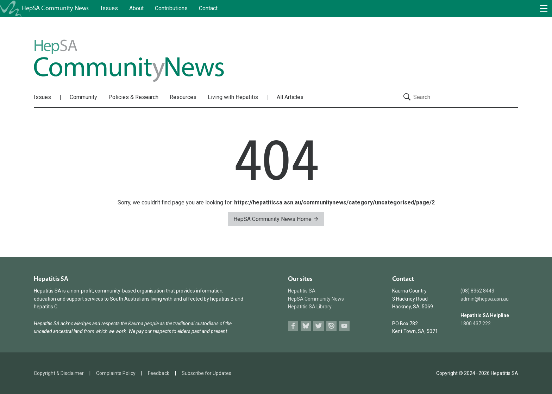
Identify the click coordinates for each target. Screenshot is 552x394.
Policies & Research (133, 97)
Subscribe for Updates (206, 373)
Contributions (171, 8)
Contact (208, 8)
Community (83, 97)
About (136, 8)
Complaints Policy (116, 373)
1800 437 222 (475, 323)
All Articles (290, 97)
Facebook (293, 326)
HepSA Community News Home (276, 219)
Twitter (318, 326)
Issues (109, 8)
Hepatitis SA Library (310, 306)
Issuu (331, 326)
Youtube (344, 326)
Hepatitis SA (301, 291)
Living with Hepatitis (233, 97)
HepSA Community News (316, 299)
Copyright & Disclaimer (59, 373)
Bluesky (306, 326)
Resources (183, 97)
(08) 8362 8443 (477, 291)
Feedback (158, 373)
